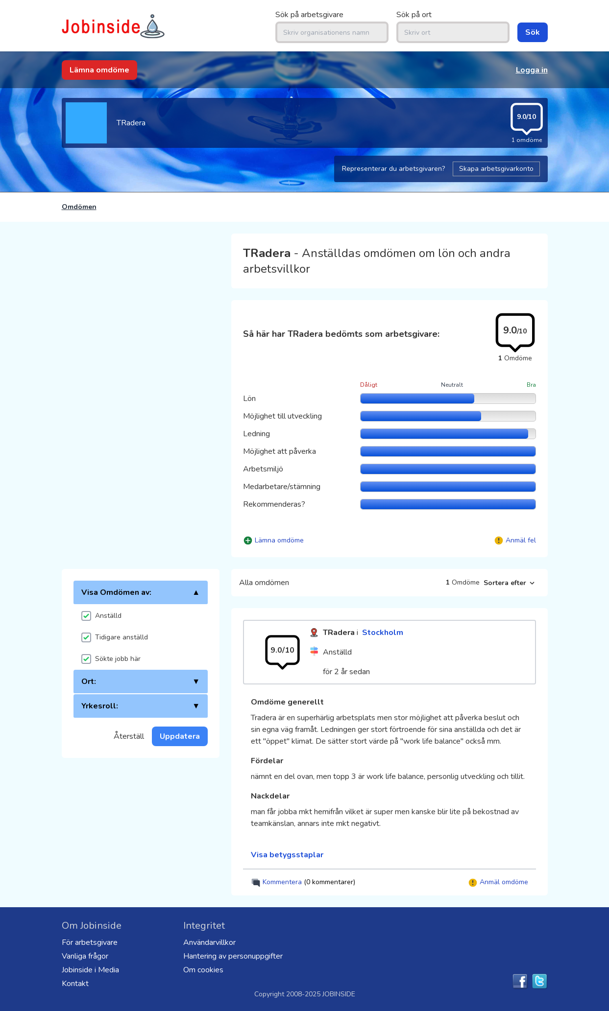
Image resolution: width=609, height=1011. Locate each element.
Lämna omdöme (99, 70)
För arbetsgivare (90, 942)
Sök (532, 32)
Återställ (129, 736)
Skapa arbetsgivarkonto (496, 168)
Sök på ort (414, 14)
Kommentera (303, 882)
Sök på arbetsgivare (309, 14)
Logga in (532, 70)
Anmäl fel (521, 540)
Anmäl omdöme (498, 882)
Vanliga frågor (85, 956)
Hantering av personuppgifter (233, 956)
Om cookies (203, 969)
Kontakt (75, 983)
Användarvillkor (209, 942)
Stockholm (382, 632)
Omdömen (79, 207)
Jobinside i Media (90, 969)
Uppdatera (180, 736)
